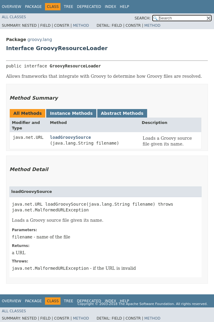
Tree (68, 7)
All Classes (14, 17)
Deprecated (89, 7)
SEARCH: (143, 18)
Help (124, 7)
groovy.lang (39, 39)
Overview (11, 7)
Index (110, 7)
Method (81, 25)
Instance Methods (71, 113)
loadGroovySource (70, 137)
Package (33, 7)
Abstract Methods (122, 113)
